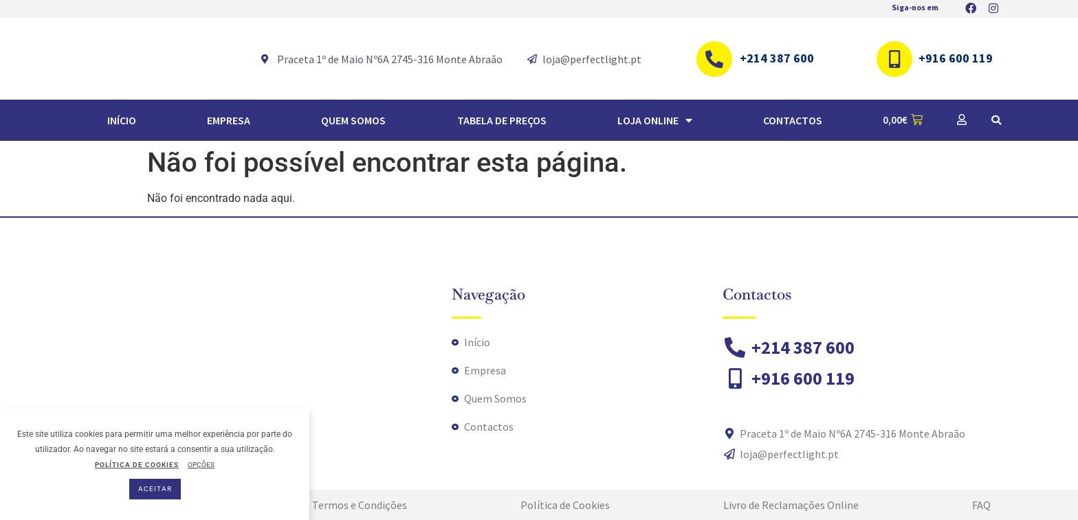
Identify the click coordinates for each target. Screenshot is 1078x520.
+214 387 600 (777, 58)
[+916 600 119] (894, 59)
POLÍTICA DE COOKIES (137, 464)
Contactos (792, 120)
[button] (996, 120)
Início (121, 120)
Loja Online (654, 120)
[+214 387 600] (714, 59)
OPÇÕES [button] (201, 464)
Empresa (228, 120)
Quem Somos (353, 120)
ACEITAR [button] (155, 489)
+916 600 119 (955, 58)
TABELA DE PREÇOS (502, 120)
